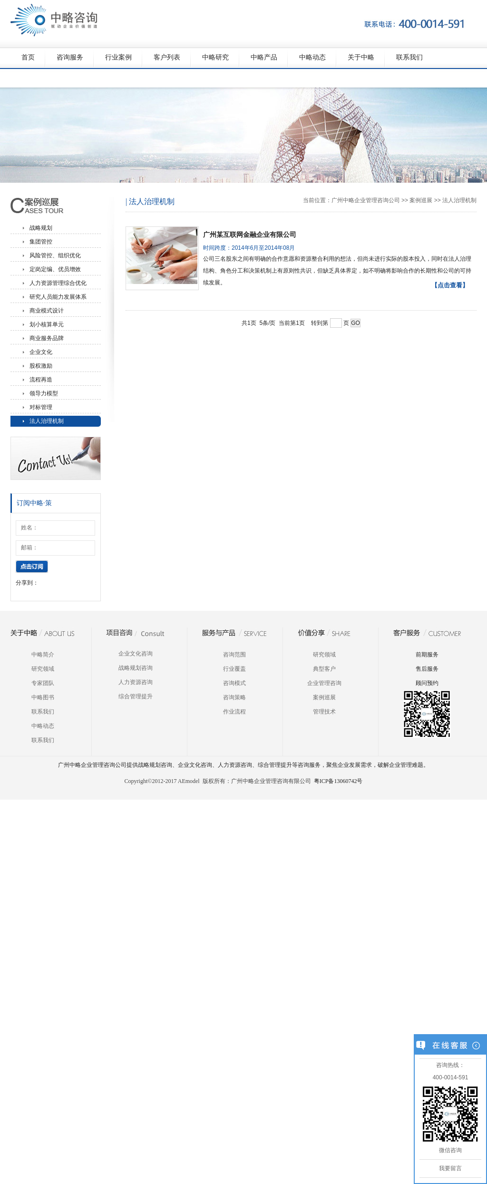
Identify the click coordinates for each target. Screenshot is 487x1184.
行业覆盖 (234, 668)
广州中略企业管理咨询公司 (365, 200)
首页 (28, 57)
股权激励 (40, 365)
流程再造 (40, 379)
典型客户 (324, 668)
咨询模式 (234, 683)
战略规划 (40, 228)
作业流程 (234, 711)
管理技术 (324, 711)
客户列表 (167, 57)
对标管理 (40, 407)
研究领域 (42, 668)
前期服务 (427, 654)
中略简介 (42, 654)
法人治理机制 (46, 421)
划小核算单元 (46, 324)
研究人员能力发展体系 (58, 297)
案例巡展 (420, 200)
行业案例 (118, 57)
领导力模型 (43, 393)
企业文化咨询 (135, 653)
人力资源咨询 (135, 682)
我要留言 (450, 1168)
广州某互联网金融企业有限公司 (249, 234)
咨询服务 (70, 57)
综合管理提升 (135, 696)
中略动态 (312, 57)
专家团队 (42, 683)
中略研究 (215, 57)
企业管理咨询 (324, 683)
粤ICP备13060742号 (338, 781)
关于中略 (361, 57)
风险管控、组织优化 (55, 255)
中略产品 (264, 57)
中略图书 (42, 697)
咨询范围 (234, 654)
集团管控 (40, 241)
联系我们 (409, 57)
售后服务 (427, 668)
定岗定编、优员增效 (55, 269)
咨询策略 (234, 697)
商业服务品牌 (46, 338)
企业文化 (40, 352)
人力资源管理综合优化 (58, 283)
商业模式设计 (46, 310)
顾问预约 (427, 683)
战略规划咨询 (135, 668)
